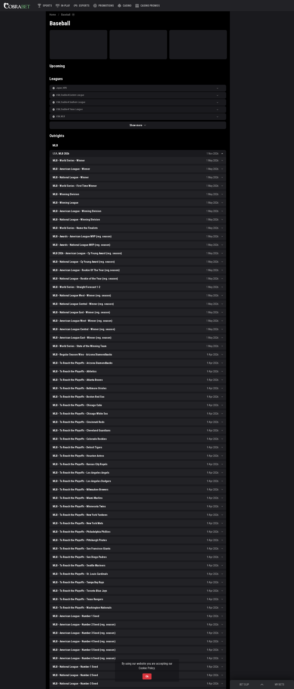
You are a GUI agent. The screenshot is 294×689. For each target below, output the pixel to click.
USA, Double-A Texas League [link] (69, 109)
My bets (279, 684)
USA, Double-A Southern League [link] (70, 102)
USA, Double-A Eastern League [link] (70, 95)
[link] (17, 5)
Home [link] (53, 14)
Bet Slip (244, 684)
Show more (138, 125)
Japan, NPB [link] (61, 88)
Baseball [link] (65, 14)
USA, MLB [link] (60, 116)
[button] (124, 5)
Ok (147, 676)
